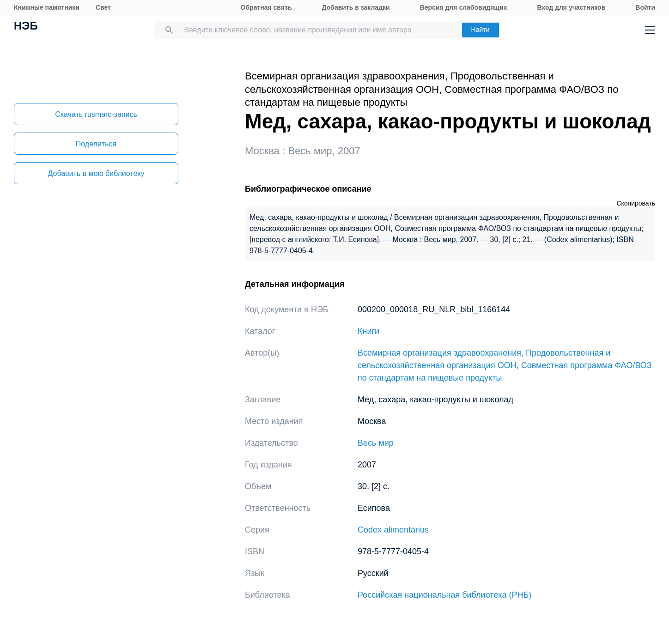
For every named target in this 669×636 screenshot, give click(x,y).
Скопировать (635, 203)
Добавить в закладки (356, 7)
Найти (480, 29)
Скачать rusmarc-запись (96, 114)
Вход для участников (571, 7)
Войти (645, 7)
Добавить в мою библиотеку (96, 173)
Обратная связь (266, 7)
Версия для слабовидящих (463, 7)
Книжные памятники (46, 7)
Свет (103, 7)
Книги (368, 331)
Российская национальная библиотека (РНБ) (444, 595)
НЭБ (26, 27)
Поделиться (96, 144)
